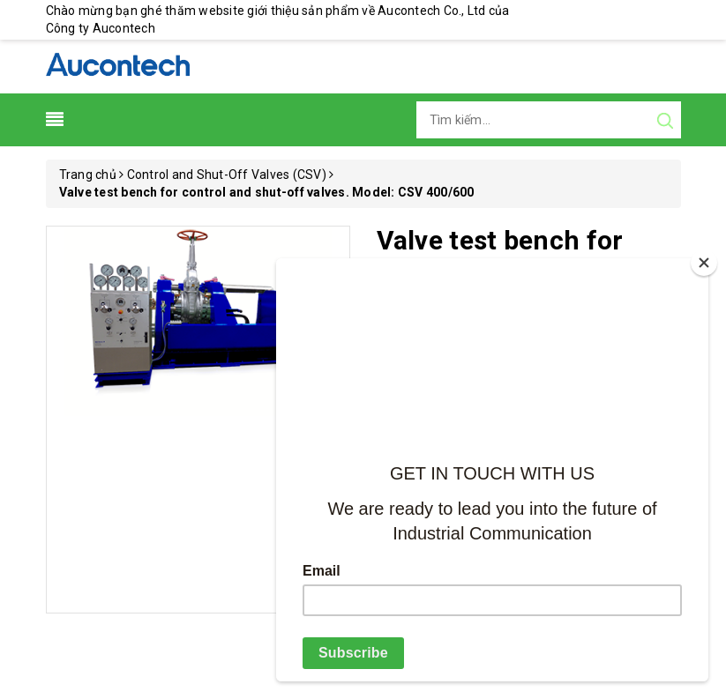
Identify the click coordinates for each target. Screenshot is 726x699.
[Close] (704, 262)
